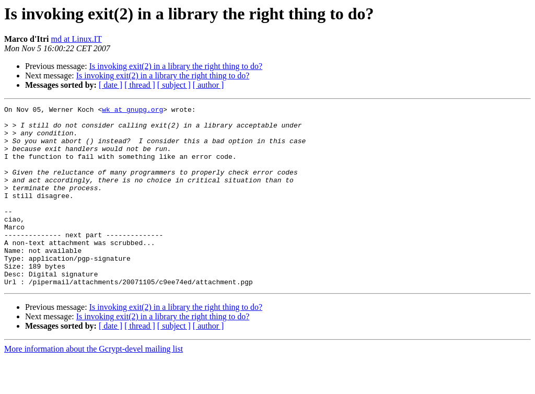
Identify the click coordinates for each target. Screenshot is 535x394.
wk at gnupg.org (132, 110)
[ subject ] (174, 84)
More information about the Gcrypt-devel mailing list (93, 384)
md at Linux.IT (76, 38)
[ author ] (208, 84)
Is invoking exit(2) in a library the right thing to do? (176, 66)
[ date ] (110, 84)
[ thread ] (139, 84)
